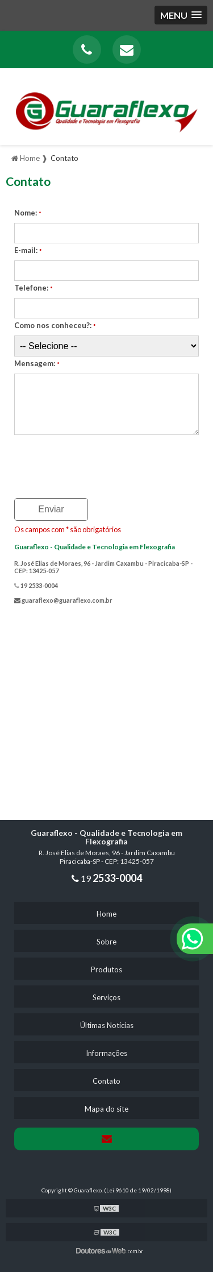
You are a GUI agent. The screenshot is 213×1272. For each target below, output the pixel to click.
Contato (106, 1080)
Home (106, 913)
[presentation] (83, 462)
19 (107, 878)
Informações (106, 1053)
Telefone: (33, 287)
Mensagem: (37, 363)
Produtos (106, 969)
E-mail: (28, 250)
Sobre (106, 941)
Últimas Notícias (106, 1025)
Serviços (106, 997)
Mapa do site (106, 1108)
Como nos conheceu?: (55, 325)
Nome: (27, 212)
